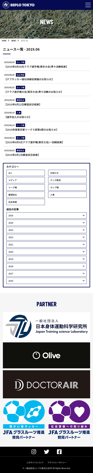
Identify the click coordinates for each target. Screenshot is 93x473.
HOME (4, 40)
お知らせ (54, 172)
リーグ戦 (12, 187)
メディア (12, 180)
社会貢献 (12, 201)
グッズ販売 (55, 180)
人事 (52, 194)
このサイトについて (35, 462)
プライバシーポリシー (57, 462)
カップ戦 (54, 187)
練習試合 (12, 194)
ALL (10, 172)
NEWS (14, 40)
